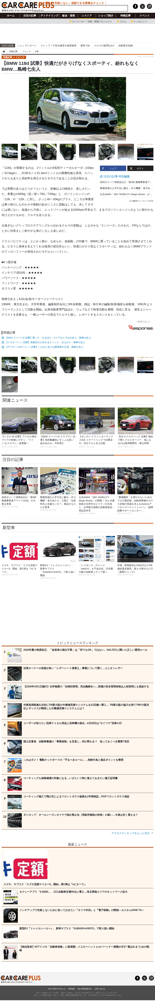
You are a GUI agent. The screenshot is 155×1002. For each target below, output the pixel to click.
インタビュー (140, 21)
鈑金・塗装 (68, 15)
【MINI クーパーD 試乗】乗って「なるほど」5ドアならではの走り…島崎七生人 (48, 337)
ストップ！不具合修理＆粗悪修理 (58, 45)
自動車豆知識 (125, 45)
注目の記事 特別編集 (116, 176)
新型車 (9, 527)
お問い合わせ (100, 989)
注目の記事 (29, 15)
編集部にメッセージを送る (141, 201)
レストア (87, 15)
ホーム (10, 15)
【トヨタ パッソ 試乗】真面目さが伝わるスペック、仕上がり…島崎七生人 (45, 342)
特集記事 (125, 15)
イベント (144, 15)
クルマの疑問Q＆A (104, 45)
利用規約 (71, 989)
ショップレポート (26, 45)
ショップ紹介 (105, 15)
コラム (123, 21)
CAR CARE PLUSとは (56, 989)
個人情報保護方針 (85, 989)
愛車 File (85, 45)
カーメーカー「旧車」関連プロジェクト (92, 21)
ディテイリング (49, 15)
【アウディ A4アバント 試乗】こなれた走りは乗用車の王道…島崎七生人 (44, 347)
